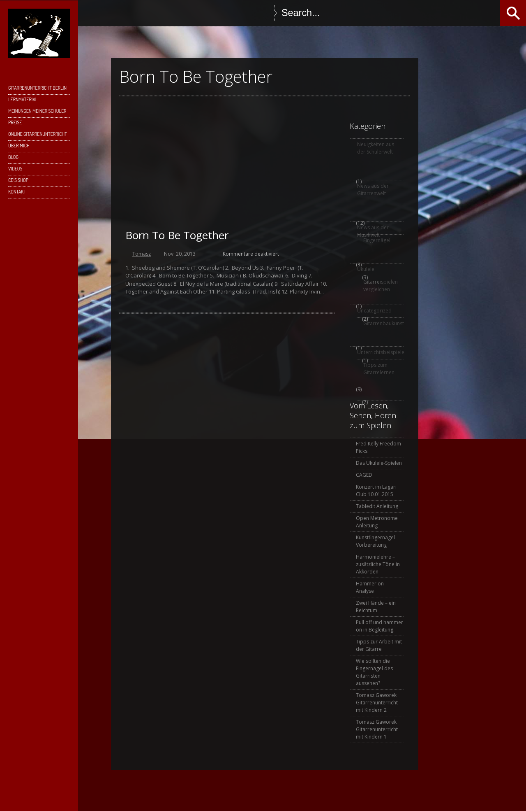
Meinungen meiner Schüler (37, 111)
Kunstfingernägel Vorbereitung (375, 541)
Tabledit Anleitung (377, 506)
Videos (15, 168)
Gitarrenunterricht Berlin (37, 88)
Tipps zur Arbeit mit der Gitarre (379, 645)
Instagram (195, 13)
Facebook (129, 13)
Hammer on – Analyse (372, 587)
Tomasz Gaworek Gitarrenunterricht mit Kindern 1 (377, 729)
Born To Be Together (176, 235)
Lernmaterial (22, 99)
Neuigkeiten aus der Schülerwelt (375, 148)
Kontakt (17, 192)
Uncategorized (374, 310)
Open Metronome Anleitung (377, 522)
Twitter (145, 13)
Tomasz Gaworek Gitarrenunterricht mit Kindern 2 (377, 702)
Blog (13, 157)
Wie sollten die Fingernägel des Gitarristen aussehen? (374, 672)
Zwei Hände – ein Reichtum (376, 606)
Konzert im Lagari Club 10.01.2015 (376, 490)
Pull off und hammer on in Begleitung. (379, 626)
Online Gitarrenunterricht (37, 134)
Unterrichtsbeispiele (380, 352)
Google (162, 13)
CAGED (364, 474)
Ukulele (365, 269)
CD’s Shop (18, 180)
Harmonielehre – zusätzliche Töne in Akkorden (378, 564)
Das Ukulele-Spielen (379, 462)
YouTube (211, 13)
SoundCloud (227, 13)
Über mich (19, 145)
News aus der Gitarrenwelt (373, 189)
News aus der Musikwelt (373, 231)
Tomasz (141, 253)
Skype (178, 13)
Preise (15, 122)
